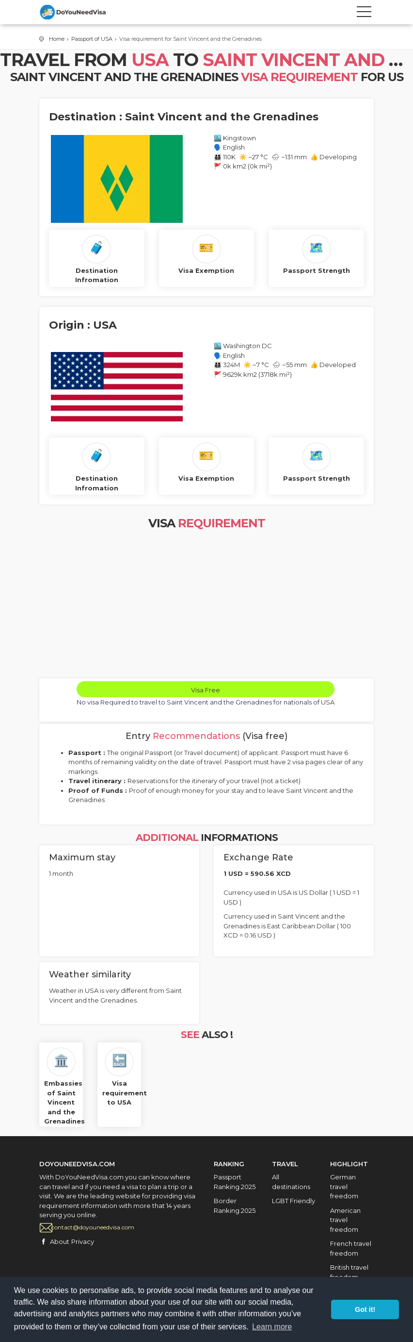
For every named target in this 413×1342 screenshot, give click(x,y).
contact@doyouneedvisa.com (92, 1227)
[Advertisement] (206, 605)
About (59, 1241)
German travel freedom (344, 1186)
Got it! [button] (365, 1309)
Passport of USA (91, 38)
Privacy (82, 1241)
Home (56, 38)
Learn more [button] (272, 1327)
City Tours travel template (83, 12)
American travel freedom (345, 1220)
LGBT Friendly (293, 1201)
